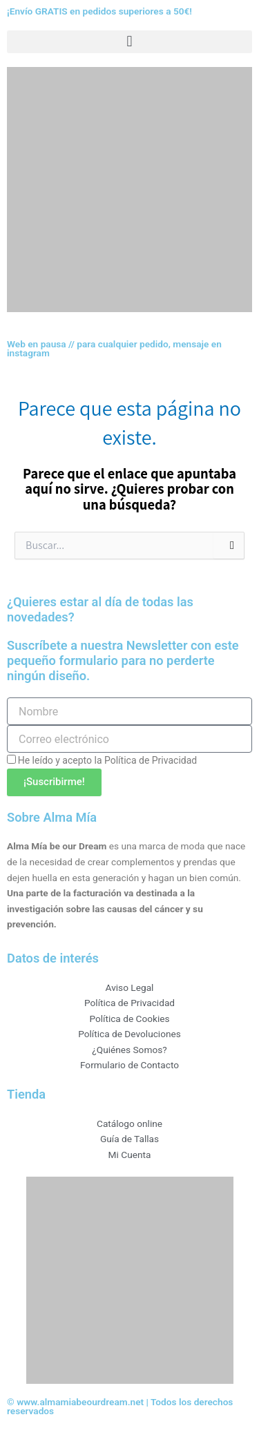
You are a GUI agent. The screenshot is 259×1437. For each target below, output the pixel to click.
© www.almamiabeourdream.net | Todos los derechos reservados (120, 1406)
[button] (129, 41)
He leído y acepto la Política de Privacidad (107, 760)
